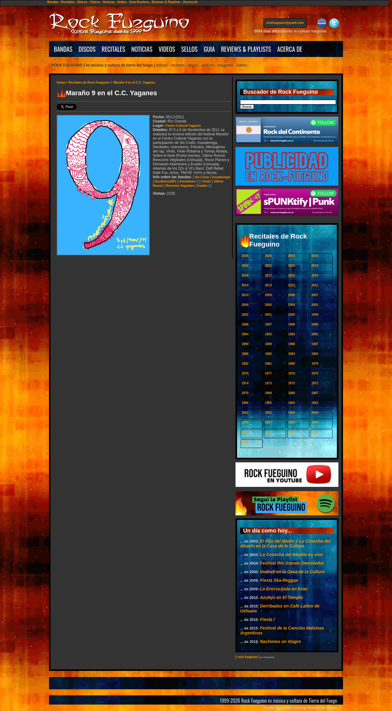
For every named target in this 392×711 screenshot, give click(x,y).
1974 (245, 383)
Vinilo (206, 181)
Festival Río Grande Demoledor (292, 563)
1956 (291, 422)
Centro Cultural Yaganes (183, 125)
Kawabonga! (221, 177)
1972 (291, 383)
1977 (268, 373)
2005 (268, 305)
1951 (314, 432)
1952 (291, 432)
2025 (268, 256)
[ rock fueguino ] (247, 657)
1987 (314, 344)
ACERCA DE (289, 49)
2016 (291, 275)
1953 (268, 432)
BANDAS (63, 49)
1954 (245, 432)
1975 (314, 373)
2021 (268, 265)
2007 (314, 295)
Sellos (121, 2)
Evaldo (203, 185)
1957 (268, 422)
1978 (245, 373)
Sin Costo (202, 177)
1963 (314, 402)
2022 (245, 265)
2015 (314, 275)
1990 (245, 344)
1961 (268, 412)
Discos (82, 2)
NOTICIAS (142, 49)
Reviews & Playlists (166, 2)
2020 (291, 265)
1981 (268, 363)
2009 (268, 295)
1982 (245, 363)
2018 (245, 275)
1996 (291, 324)
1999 (314, 314)
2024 (291, 256)
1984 (291, 354)
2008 (291, 295)
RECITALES (113, 49)
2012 (291, 285)
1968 (291, 393)
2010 (245, 295)
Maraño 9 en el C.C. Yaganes (134, 82)
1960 (291, 412)
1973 (268, 383)
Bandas (52, 2)
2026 (245, 256)
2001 (268, 314)
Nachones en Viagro (280, 641)
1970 (245, 393)
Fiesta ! (267, 619)
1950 (245, 442)
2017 (268, 275)
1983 (314, 354)
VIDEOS (167, 49)
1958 (245, 422)
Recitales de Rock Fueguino (89, 82)
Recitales (68, 2)
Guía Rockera (139, 2)
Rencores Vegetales (179, 185)
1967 (314, 393)
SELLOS (189, 49)
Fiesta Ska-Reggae (279, 580)
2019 (314, 265)
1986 (245, 354)
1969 (268, 393)
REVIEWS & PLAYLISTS (246, 49)
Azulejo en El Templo (281, 597)
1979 (314, 363)
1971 (314, 383)
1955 (314, 422)
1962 (245, 412)
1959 (314, 412)
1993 (268, 334)
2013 (268, 285)
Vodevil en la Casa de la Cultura (292, 571)
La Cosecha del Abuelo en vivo (291, 554)
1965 (268, 402)
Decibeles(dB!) (165, 181)
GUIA (209, 49)
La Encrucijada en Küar (284, 588)
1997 (268, 324)
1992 (291, 334)
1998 (245, 324)
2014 (245, 285)
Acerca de (190, 2)
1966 (245, 402)
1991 (314, 334)
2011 (314, 285)
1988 (291, 344)
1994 (245, 334)
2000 (291, 314)
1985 (268, 354)
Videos (95, 2)
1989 (268, 344)
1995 (314, 324)
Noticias (109, 2)
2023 (314, 256)
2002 (245, 314)
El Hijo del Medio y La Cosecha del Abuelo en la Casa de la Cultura (285, 543)
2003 (314, 305)
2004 (291, 305)
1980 (291, 363)
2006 (245, 305)
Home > (63, 82)
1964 (291, 402)
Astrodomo (187, 181)
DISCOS (87, 49)
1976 (291, 373)
